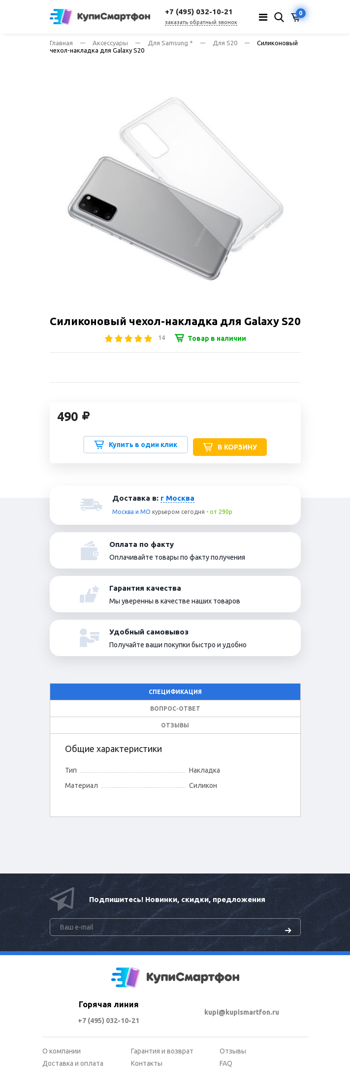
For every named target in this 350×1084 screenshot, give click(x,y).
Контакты (146, 1063)
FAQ (226, 1063)
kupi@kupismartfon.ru (241, 1012)
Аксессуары (110, 42)
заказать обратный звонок (201, 22)
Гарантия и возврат (162, 1051)
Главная (61, 42)
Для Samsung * (170, 42)
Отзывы (233, 1051)
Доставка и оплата (72, 1063)
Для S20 (225, 42)
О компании (61, 1051)
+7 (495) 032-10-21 (108, 1020)
